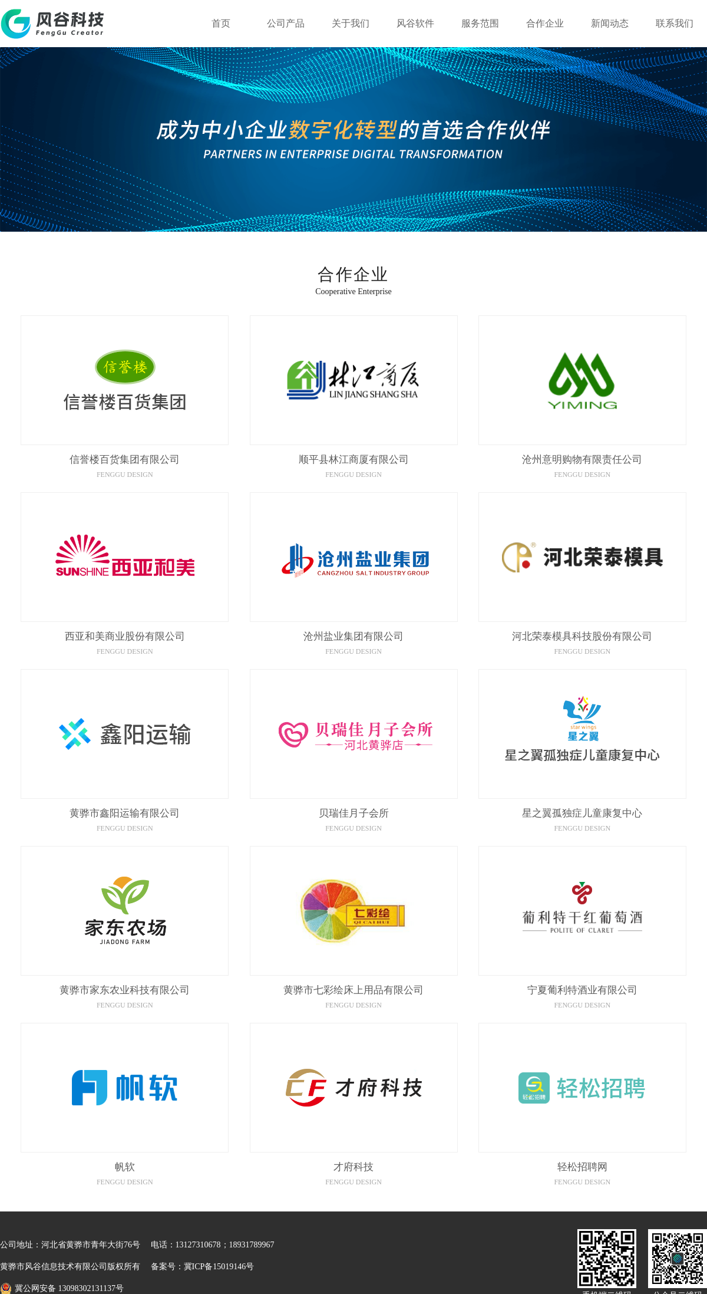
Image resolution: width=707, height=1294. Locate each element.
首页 (221, 23)
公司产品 (286, 23)
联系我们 (674, 23)
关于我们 (350, 23)
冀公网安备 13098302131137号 (69, 1288)
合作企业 (545, 23)
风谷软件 (415, 23)
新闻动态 (610, 23)
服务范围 (480, 23)
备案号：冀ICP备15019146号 (203, 1266)
